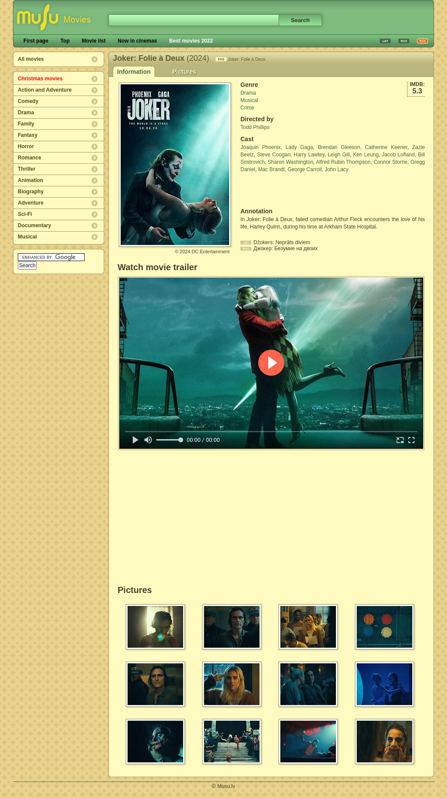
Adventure (30, 203)
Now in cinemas (137, 41)
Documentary (34, 225)
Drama (26, 112)
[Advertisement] (291, 190)
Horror (26, 146)
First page (35, 41)
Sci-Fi (25, 214)
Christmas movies (40, 79)
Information (134, 71)
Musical (27, 237)
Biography (30, 192)
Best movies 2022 (191, 41)
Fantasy (27, 135)
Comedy (28, 101)
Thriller (27, 169)
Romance (29, 158)
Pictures (184, 71)
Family (26, 124)
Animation (30, 180)
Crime (247, 108)
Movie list (93, 41)
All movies (31, 59)
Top (64, 41)
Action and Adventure (45, 90)
